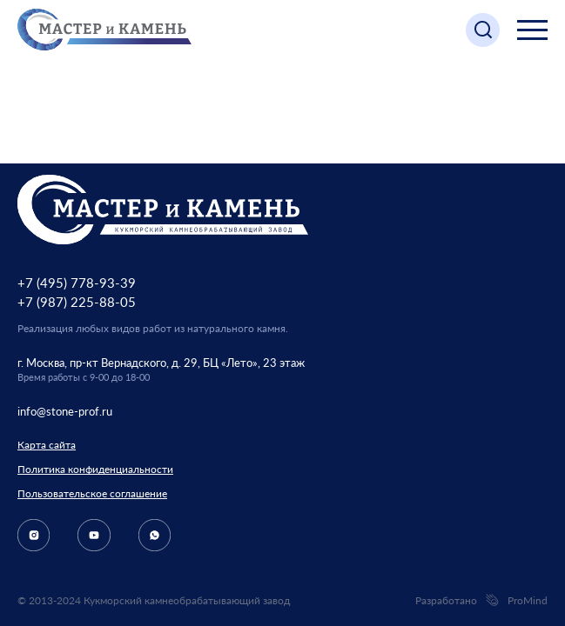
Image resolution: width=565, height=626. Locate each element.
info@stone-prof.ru (64, 411)
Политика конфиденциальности (95, 469)
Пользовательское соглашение (92, 493)
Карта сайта (46, 444)
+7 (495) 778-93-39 (76, 282)
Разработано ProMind (481, 601)
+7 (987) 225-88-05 (76, 302)
